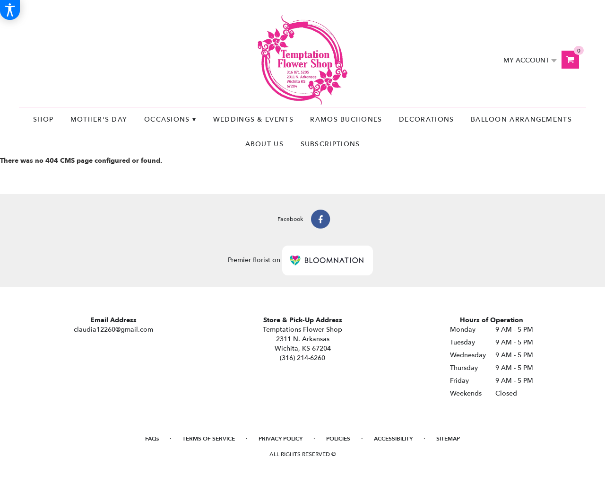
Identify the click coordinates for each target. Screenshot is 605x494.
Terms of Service (208, 438)
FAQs (152, 438)
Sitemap (448, 438)
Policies (338, 438)
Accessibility (393, 438)
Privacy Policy (280, 438)
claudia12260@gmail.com (113, 329)
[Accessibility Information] (10, 10)
